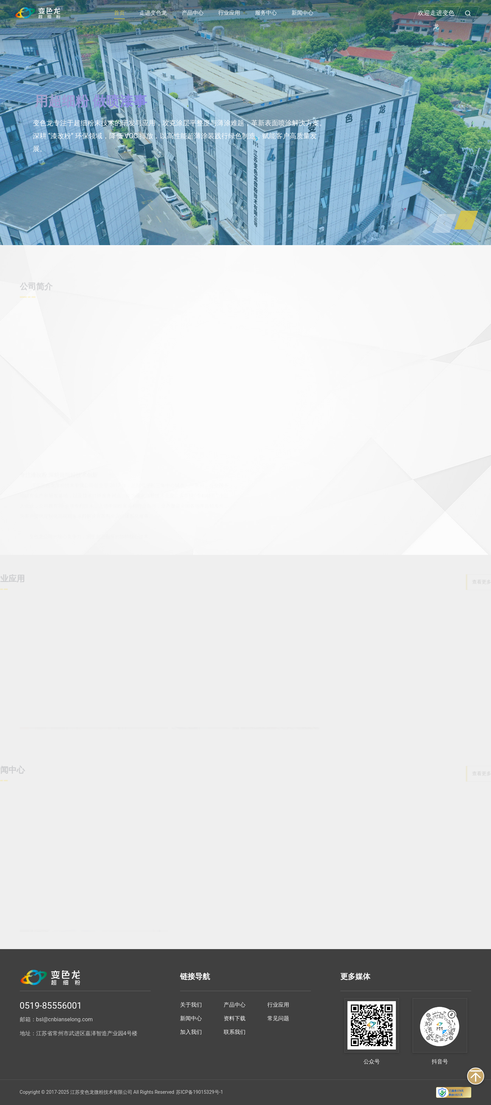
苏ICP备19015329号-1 (199, 1092)
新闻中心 (302, 13)
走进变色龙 (153, 13)
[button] (466, 220)
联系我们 (235, 1032)
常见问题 (278, 1018)
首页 (119, 13)
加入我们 (191, 1032)
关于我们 (191, 1005)
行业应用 (229, 13)
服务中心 (266, 13)
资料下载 (235, 1018)
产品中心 (193, 13)
